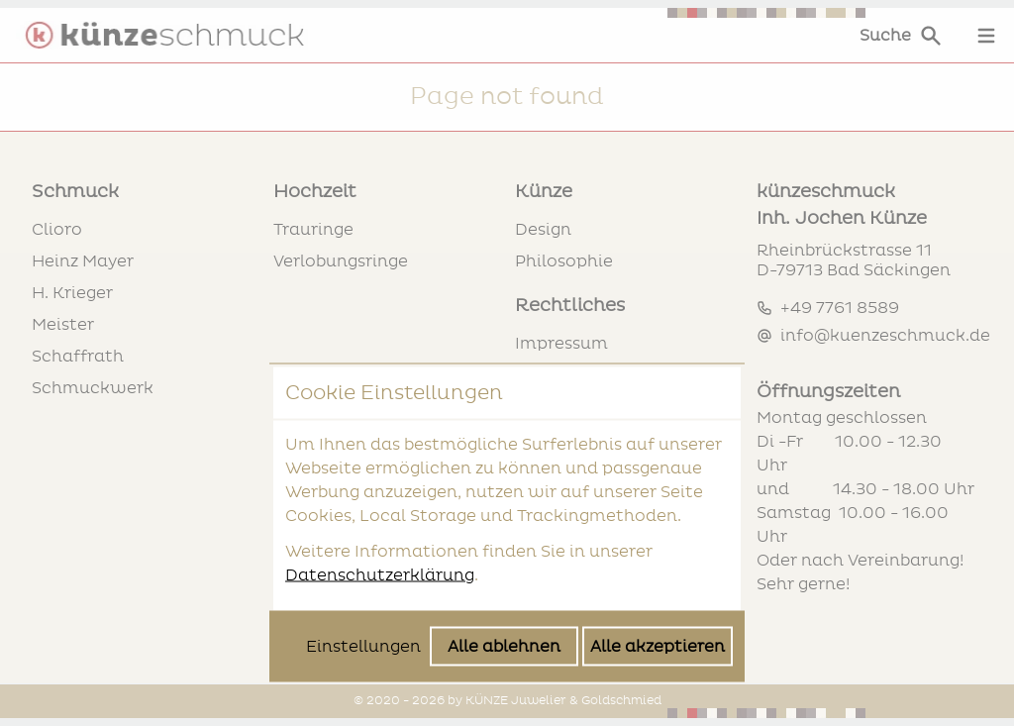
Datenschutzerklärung (379, 416)
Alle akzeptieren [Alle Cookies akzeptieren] (657, 487)
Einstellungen (363, 487)
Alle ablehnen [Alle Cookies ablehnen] (504, 487)
